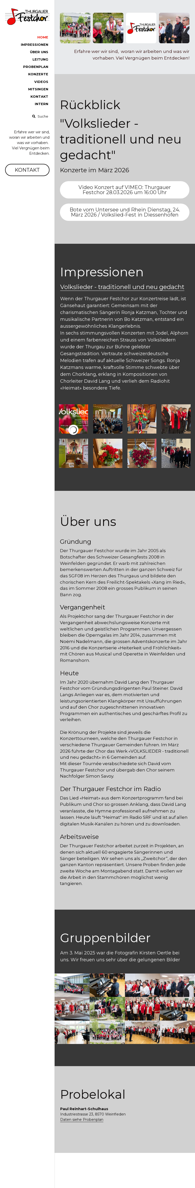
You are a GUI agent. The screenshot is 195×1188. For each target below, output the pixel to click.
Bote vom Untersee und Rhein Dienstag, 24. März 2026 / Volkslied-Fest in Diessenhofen (125, 212)
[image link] (27, 16)
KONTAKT (27, 170)
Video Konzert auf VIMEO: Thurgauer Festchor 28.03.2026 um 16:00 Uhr (124, 189)
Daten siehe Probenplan (81, 1119)
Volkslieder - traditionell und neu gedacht (122, 287)
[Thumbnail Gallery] (73, 419)
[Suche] (40, 116)
